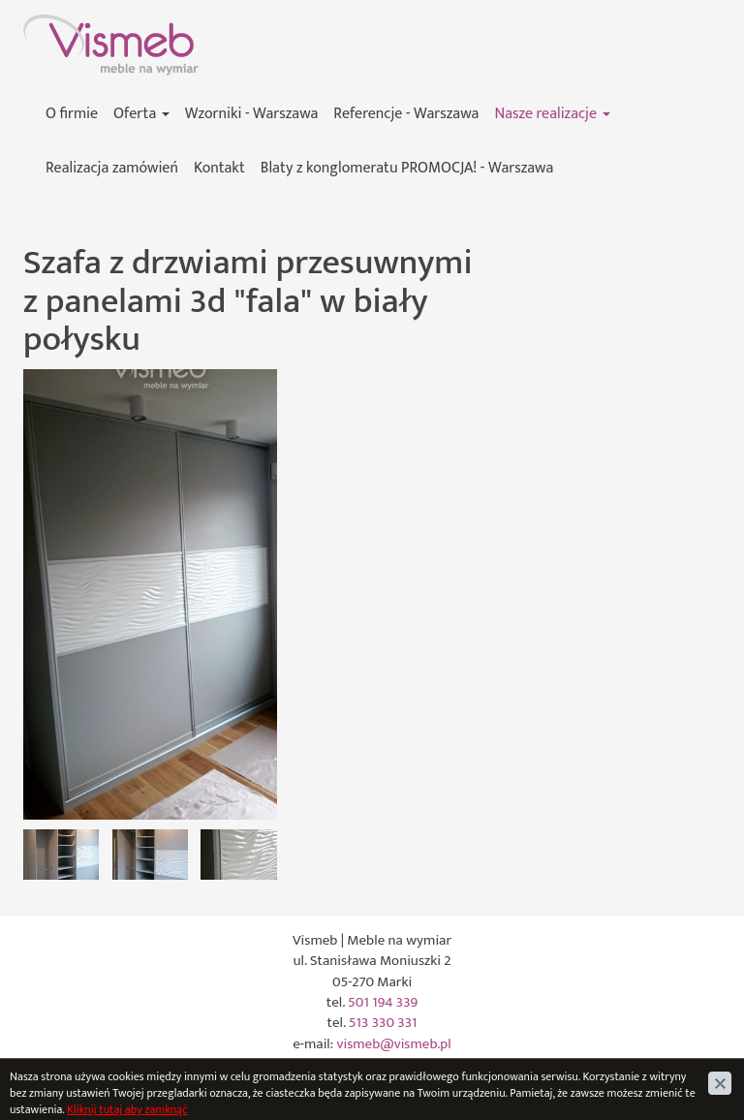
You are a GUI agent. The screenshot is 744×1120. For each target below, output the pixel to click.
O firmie (72, 114)
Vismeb (45, 25)
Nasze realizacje (551, 114)
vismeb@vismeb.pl (394, 1044)
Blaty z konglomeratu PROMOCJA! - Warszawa (407, 168)
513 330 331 (383, 1023)
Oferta (141, 114)
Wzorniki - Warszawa (252, 114)
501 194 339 (383, 1002)
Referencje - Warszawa (406, 114)
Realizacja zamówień (112, 168)
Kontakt (219, 168)
